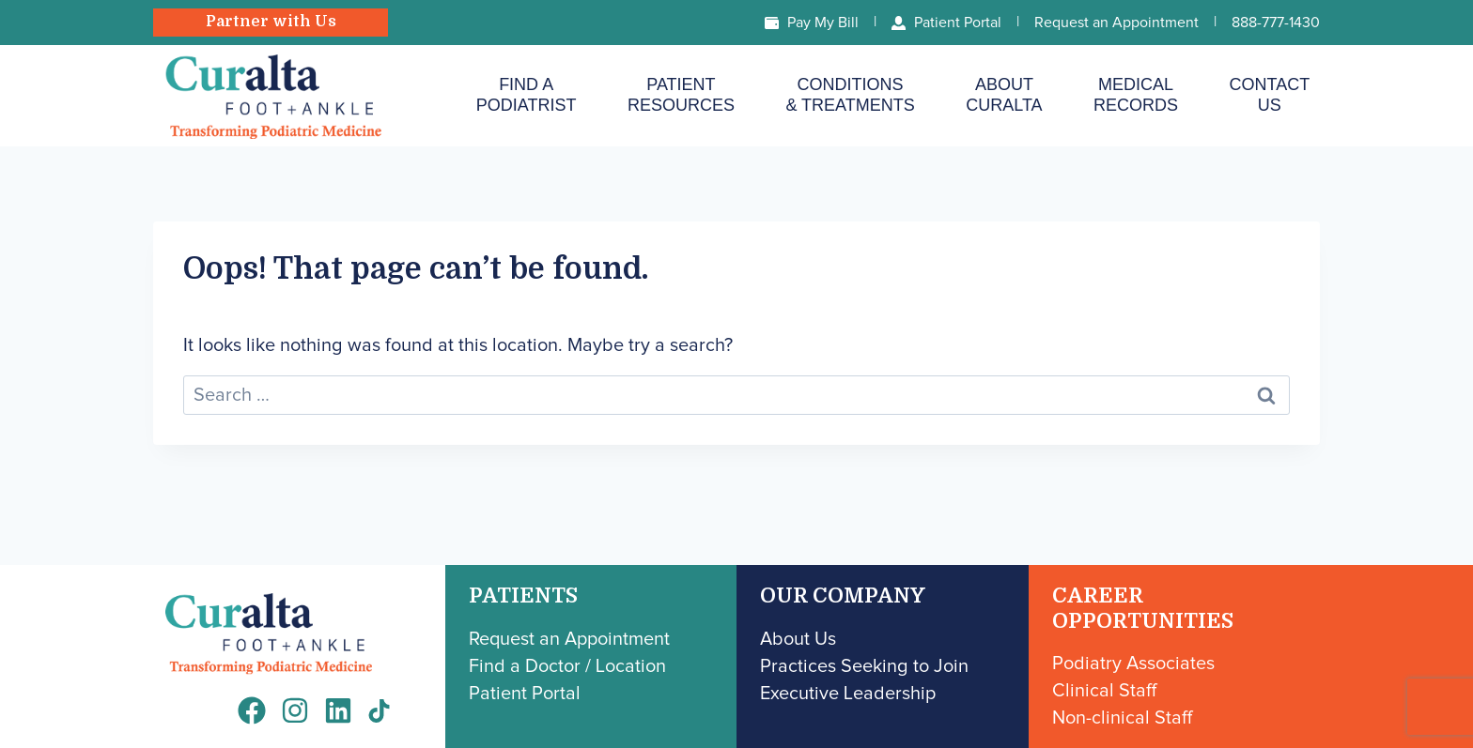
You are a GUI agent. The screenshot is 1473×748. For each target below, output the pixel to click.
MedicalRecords (1135, 94)
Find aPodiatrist (526, 94)
